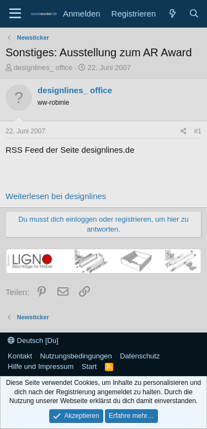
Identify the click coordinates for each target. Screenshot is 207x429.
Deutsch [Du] (33, 340)
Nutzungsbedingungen (76, 356)
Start (89, 366)
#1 (197, 131)
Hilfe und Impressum (40, 366)
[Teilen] (183, 131)
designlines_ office (43, 67)
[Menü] (15, 14)
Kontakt (20, 356)
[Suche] (194, 13)
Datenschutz (140, 356)
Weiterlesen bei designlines (56, 196)
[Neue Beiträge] (172, 13)
